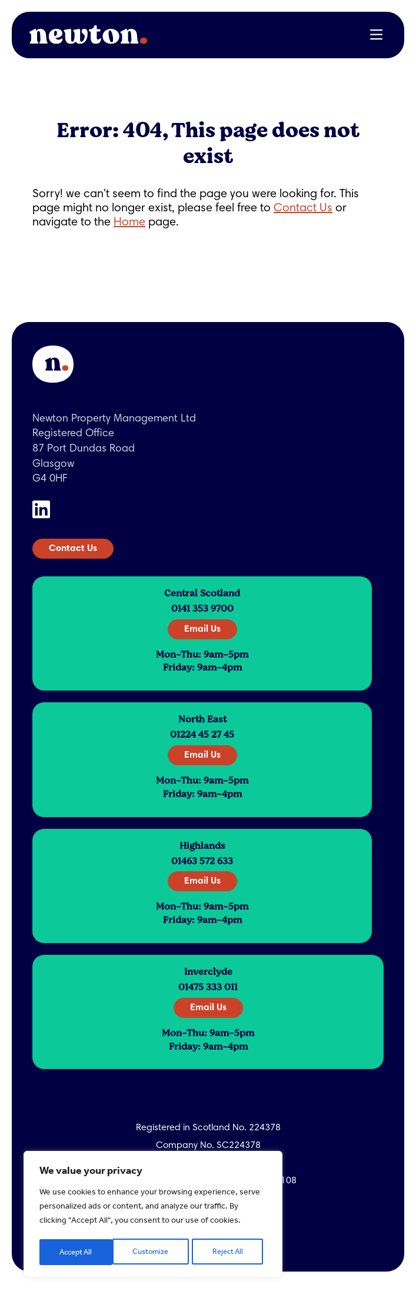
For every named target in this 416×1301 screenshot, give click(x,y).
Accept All (230, 1252)
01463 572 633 (202, 861)
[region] (153, 1215)
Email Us (202, 629)
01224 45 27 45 (202, 735)
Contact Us (303, 208)
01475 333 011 (208, 987)
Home (129, 222)
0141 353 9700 (202, 609)
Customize (77, 1252)
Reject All (154, 1252)
